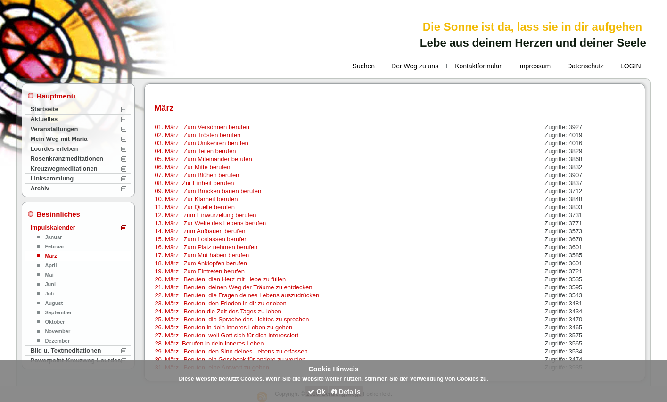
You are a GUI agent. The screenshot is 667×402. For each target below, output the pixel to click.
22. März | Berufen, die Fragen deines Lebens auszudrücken (237, 295)
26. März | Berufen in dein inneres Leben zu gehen (223, 327)
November (57, 331)
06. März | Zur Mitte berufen (192, 167)
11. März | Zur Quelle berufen (195, 207)
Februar (54, 246)
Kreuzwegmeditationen (63, 168)
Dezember (57, 341)
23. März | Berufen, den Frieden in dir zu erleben (220, 303)
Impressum (534, 66)
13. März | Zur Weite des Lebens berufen (210, 223)
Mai (49, 275)
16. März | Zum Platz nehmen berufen (206, 247)
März (51, 256)
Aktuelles (44, 119)
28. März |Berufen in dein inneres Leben (209, 343)
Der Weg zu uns (414, 66)
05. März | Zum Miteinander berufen (203, 159)
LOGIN (630, 66)
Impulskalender (52, 227)
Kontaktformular (478, 66)
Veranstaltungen (54, 128)
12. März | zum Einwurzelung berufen (205, 215)
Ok (316, 391)
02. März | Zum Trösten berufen (197, 135)
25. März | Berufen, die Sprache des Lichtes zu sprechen (232, 319)
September (58, 312)
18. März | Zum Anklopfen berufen (201, 263)
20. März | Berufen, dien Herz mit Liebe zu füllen (220, 279)
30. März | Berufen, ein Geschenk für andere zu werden (230, 359)
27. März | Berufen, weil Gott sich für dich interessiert (226, 335)
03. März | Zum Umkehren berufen (201, 143)
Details (346, 391)
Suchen (364, 66)
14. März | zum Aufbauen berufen (200, 231)
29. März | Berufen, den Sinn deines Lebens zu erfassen (231, 351)
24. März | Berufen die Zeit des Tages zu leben (218, 311)
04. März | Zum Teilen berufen (195, 151)
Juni (50, 284)
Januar (53, 237)
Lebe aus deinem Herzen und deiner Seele (533, 42)
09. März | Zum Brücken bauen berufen (208, 191)
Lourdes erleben (54, 148)
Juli (49, 293)
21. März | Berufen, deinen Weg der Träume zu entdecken (233, 287)
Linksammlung (52, 178)
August (54, 303)
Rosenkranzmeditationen (66, 158)
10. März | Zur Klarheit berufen (196, 199)
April (51, 265)
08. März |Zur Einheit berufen (194, 183)
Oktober (55, 322)
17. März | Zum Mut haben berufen (202, 255)
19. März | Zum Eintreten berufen (200, 271)
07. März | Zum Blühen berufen (197, 175)
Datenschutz (585, 66)
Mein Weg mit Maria (58, 138)
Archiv (39, 188)
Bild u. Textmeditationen (65, 350)
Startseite (44, 109)
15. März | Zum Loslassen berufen (201, 239)
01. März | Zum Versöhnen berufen (202, 127)
